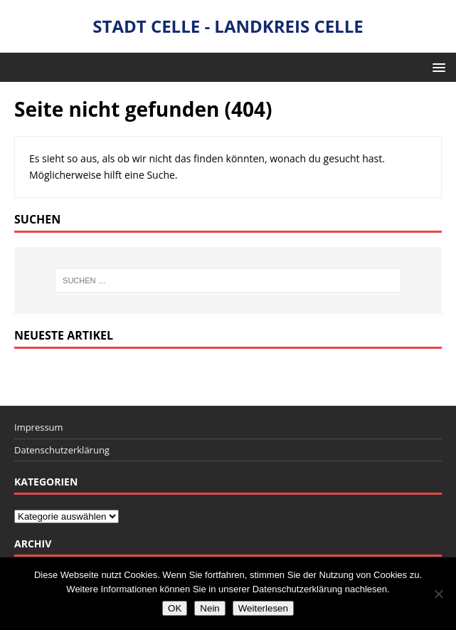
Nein (209, 608)
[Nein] (438, 594)
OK (174, 608)
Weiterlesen (263, 608)
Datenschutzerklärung (62, 449)
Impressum (38, 427)
